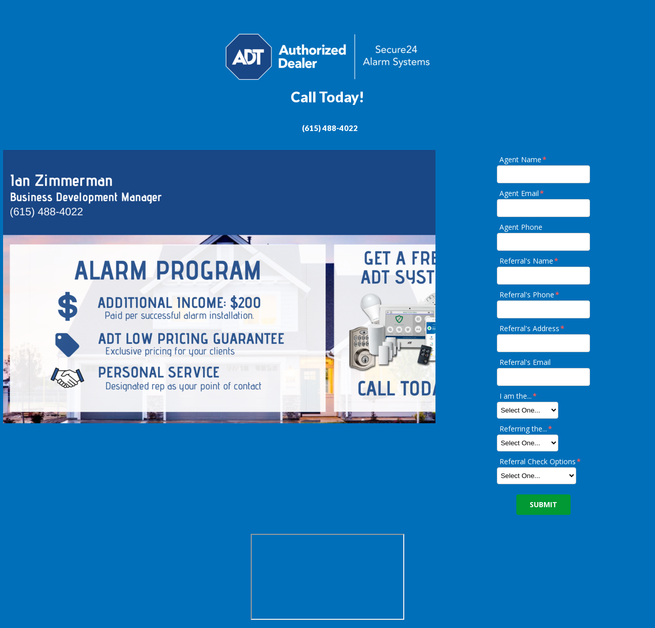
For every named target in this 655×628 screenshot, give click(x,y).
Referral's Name (529, 261)
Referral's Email (525, 362)
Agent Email (522, 193)
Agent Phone (520, 227)
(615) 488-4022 (330, 128)
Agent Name (523, 159)
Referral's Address (532, 328)
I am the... (518, 396)
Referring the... (526, 429)
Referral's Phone (529, 294)
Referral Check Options (540, 461)
